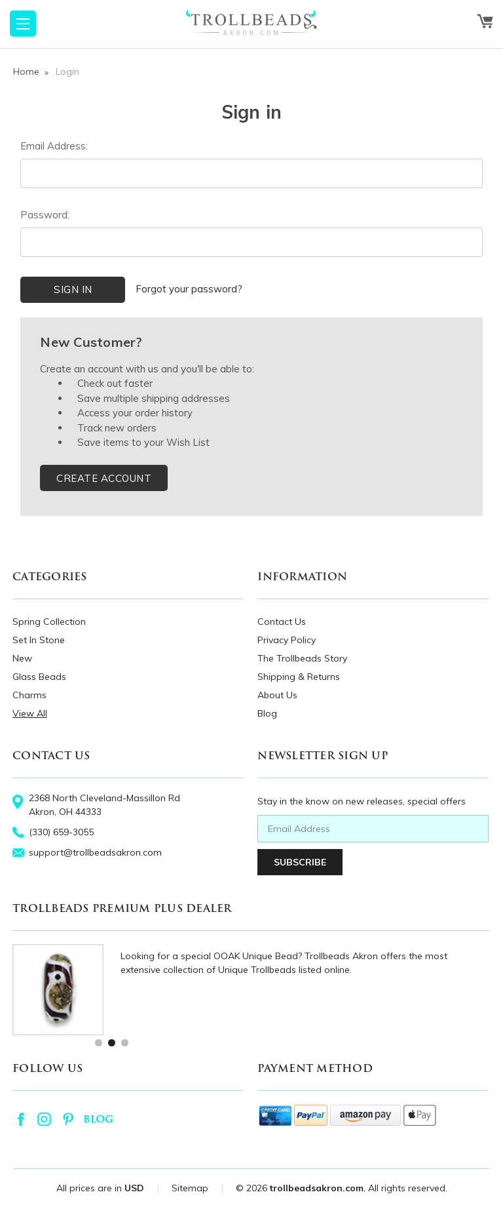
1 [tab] (98, 1042)
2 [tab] (111, 1042)
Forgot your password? (189, 289)
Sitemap (190, 1188)
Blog (267, 713)
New (22, 658)
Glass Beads (39, 677)
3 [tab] (124, 1042)
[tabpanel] (250, 989)
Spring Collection (49, 621)
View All (29, 713)
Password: (44, 214)
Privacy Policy (286, 640)
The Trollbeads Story (302, 658)
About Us (277, 695)
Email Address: (54, 146)
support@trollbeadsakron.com (95, 852)
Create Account (103, 478)
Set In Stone (38, 640)
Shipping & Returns (298, 677)
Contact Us (281, 621)
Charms (29, 695)
